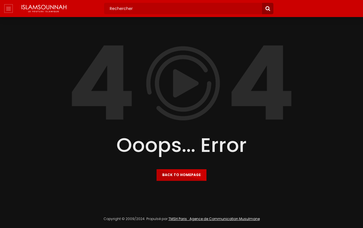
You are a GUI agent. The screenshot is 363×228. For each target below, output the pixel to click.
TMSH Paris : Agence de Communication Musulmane (214, 218)
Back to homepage (181, 174)
